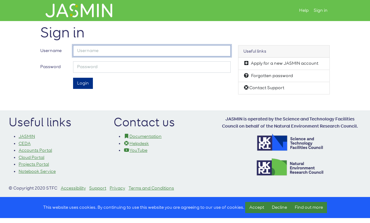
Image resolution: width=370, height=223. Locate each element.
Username (51, 50)
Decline (279, 207)
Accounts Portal (35, 150)
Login (83, 83)
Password (50, 66)
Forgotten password (268, 75)
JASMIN (27, 136)
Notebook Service (37, 171)
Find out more (309, 207)
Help (304, 10)
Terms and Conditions (151, 188)
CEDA (25, 143)
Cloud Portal (31, 157)
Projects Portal (34, 164)
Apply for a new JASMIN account (280, 63)
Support (97, 188)
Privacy (117, 188)
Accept (256, 207)
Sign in (321, 10)
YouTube (135, 150)
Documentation (143, 136)
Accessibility (73, 188)
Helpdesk (136, 143)
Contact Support (263, 87)
